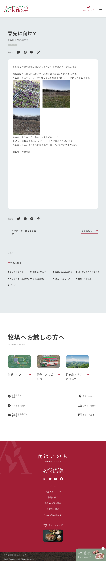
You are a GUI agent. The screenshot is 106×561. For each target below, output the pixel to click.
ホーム (53, 485)
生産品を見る (53, 509)
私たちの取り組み (53, 503)
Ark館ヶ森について (53, 491)
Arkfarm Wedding (51, 515)
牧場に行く (53, 497)
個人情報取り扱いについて (15, 555)
